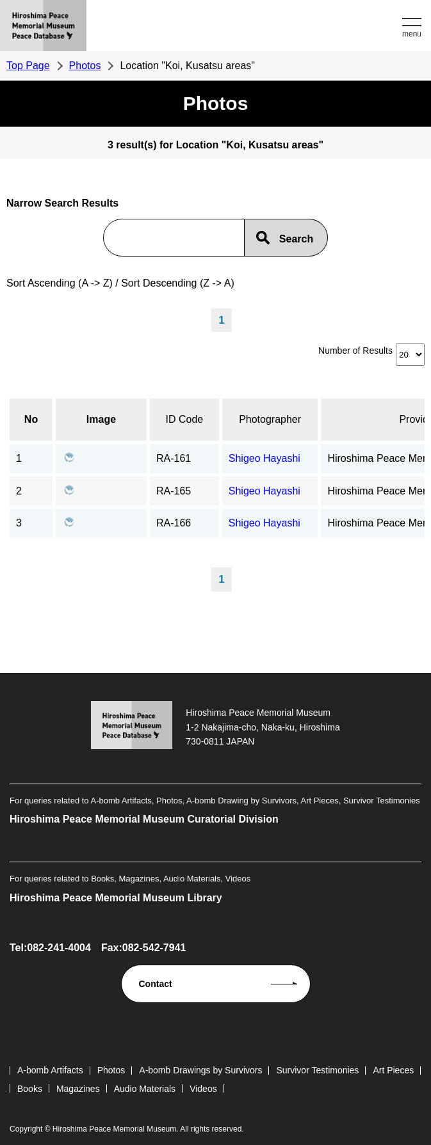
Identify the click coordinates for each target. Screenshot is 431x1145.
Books (29, 1089)
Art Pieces (393, 1070)
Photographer (270, 419)
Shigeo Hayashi (264, 458)
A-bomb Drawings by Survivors (200, 1070)
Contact (155, 984)
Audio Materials (145, 1089)
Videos (203, 1089)
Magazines (78, 1089)
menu (411, 33)
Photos (85, 65)
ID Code (185, 419)
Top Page (28, 65)
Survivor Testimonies (317, 1070)
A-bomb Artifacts (50, 1070)
